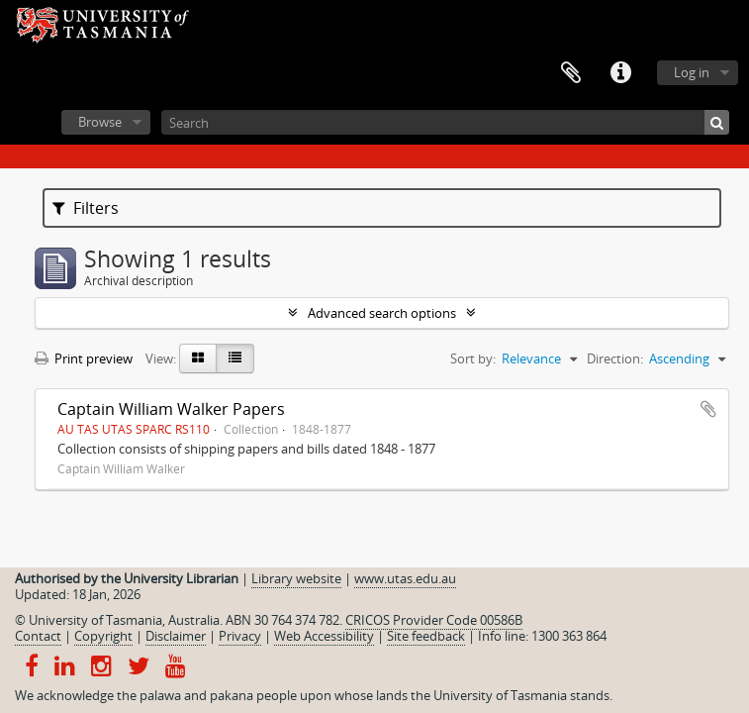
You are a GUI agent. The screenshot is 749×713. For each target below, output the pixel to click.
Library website (296, 578)
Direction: (615, 358)
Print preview (84, 358)
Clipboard (571, 73)
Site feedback (426, 636)
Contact (38, 636)
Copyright (103, 636)
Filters (85, 208)
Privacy (240, 636)
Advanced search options (382, 313)
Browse (100, 122)
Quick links (620, 73)
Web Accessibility (324, 636)
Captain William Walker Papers (171, 409)
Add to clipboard (708, 409)
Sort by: (473, 358)
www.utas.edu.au (405, 578)
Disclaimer (175, 636)
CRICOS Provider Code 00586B (433, 620)
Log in (691, 72)
